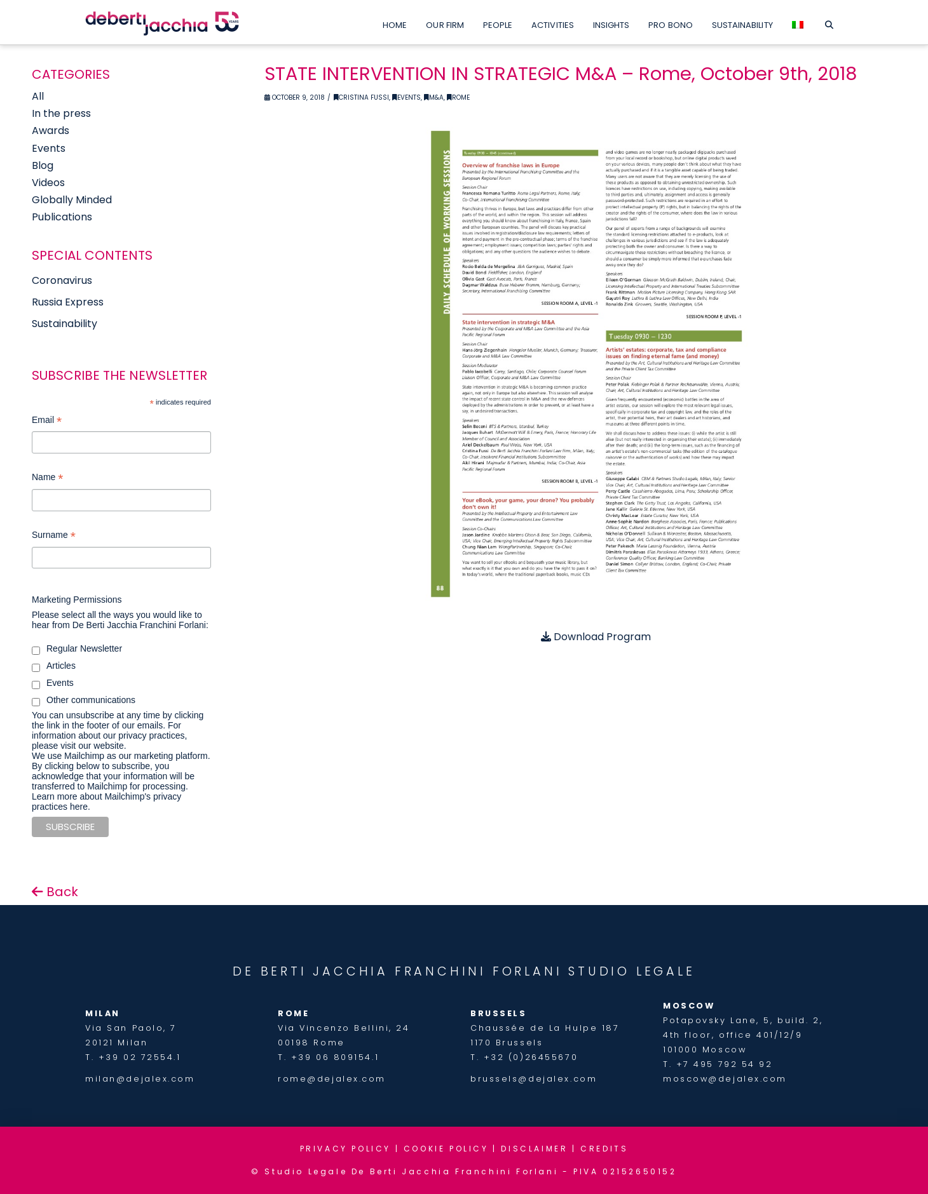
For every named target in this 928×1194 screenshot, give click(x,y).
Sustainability (64, 323)
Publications (62, 217)
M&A (434, 97)
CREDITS (604, 1148)
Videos (48, 182)
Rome (458, 97)
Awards (50, 130)
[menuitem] (797, 22)
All (38, 96)
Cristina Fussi (361, 97)
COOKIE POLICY (446, 1148)
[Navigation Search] (829, 22)
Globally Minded (72, 199)
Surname (54, 536)
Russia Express (68, 302)
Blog (42, 165)
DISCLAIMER (534, 1148)
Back (55, 892)
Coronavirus (62, 280)
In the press (61, 113)
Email (47, 421)
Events (406, 97)
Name (47, 478)
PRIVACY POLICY (345, 1148)
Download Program (596, 636)
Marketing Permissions (77, 599)
